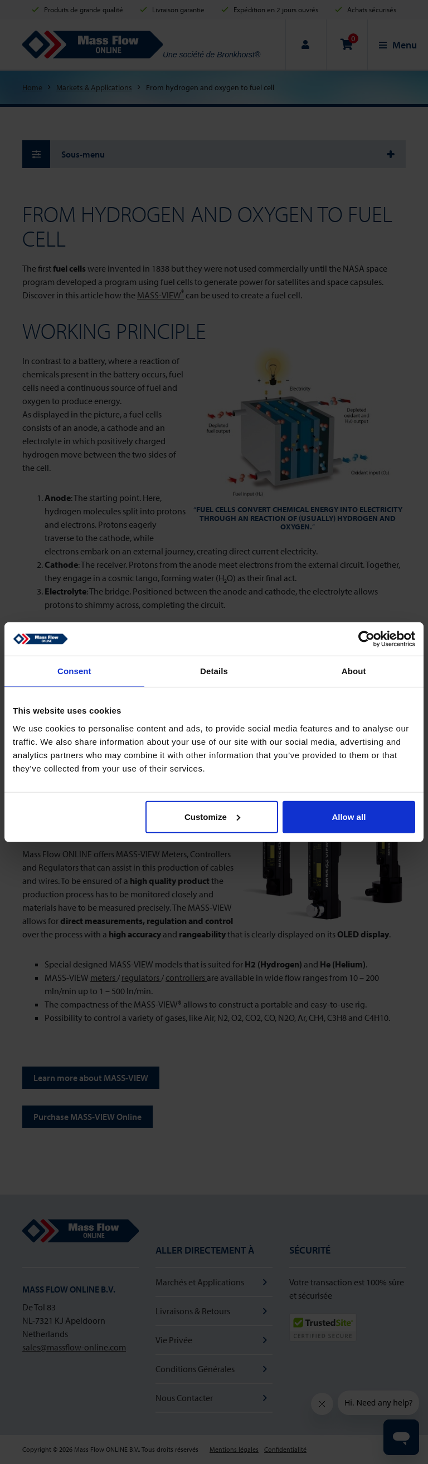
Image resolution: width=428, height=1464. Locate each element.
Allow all (349, 816)
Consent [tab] (74, 671)
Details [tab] (214, 671)
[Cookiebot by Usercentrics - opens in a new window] (366, 639)
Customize (212, 816)
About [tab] (354, 671)
